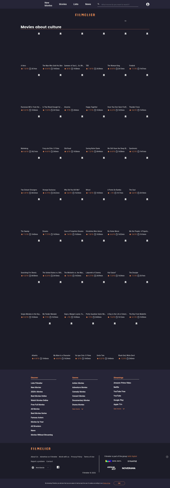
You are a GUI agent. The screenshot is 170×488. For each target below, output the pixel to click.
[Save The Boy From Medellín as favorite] (147, 279)
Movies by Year (37, 418)
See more (77, 405)
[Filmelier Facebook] (58, 464)
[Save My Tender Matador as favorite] (60, 279)
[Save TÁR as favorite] (104, 33)
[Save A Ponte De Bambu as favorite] (125, 156)
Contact (49, 457)
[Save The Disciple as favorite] (147, 238)
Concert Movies (78, 392)
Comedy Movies (78, 388)
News (33, 427)
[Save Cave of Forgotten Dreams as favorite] (82, 197)
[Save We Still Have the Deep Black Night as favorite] (125, 115)
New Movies (36, 384)
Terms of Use (106, 483)
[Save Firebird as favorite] (147, 33)
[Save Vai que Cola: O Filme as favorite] (93, 320)
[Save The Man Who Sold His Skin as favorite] (60, 33)
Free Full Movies (37, 401)
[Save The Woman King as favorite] (125, 33)
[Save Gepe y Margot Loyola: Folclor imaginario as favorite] (82, 279)
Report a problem (38, 457)
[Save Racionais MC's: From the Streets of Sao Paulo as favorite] (39, 74)
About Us (34, 453)
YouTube (117, 392)
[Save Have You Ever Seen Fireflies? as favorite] (125, 74)
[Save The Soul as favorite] (147, 156)
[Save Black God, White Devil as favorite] (136, 320)
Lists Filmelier (36, 379)
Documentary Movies (81, 397)
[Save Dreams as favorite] (60, 197)
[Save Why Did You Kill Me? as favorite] (82, 156)
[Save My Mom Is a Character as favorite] (71, 320)
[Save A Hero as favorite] (39, 33)
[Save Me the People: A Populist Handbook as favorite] (147, 197)
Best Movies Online (39, 392)
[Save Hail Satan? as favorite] (125, 238)
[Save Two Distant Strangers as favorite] (39, 156)
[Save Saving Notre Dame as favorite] (104, 115)
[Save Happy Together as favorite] (104, 74)
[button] (48, 464)
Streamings (118, 374)
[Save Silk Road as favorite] (82, 115)
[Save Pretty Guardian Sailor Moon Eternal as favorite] (104, 279)
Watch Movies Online (39, 397)
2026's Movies (37, 388)
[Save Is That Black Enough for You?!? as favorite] (60, 74)
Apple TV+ (118, 401)
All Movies (35, 405)
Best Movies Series (39, 410)
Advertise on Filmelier (48, 453)
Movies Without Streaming (42, 431)
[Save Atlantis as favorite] (49, 320)
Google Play (119, 396)
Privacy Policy (76, 453)
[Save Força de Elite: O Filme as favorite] (60, 115)
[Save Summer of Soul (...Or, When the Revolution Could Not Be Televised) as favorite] (82, 33)
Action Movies (78, 379)
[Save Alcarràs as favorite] (82, 74)
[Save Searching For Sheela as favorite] (39, 238)
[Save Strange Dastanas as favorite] (60, 156)
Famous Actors (37, 414)
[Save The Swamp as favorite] (39, 197)
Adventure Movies (79, 384)
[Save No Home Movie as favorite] (125, 197)
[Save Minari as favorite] (104, 156)
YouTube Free (119, 388)
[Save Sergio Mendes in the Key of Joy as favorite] (39, 279)
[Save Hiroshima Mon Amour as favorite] (104, 197)
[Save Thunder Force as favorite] (147, 74)
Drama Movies (78, 401)
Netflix (116, 384)
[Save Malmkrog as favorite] (39, 115)
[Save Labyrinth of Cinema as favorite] (104, 238)
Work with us (64, 453)
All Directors (36, 423)
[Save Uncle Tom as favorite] (114, 320)
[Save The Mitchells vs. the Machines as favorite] (82, 238)
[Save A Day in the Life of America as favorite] (125, 279)
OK (119, 483)
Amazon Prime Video (122, 379)
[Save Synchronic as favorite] (147, 115)
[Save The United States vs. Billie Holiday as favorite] (60, 238)
